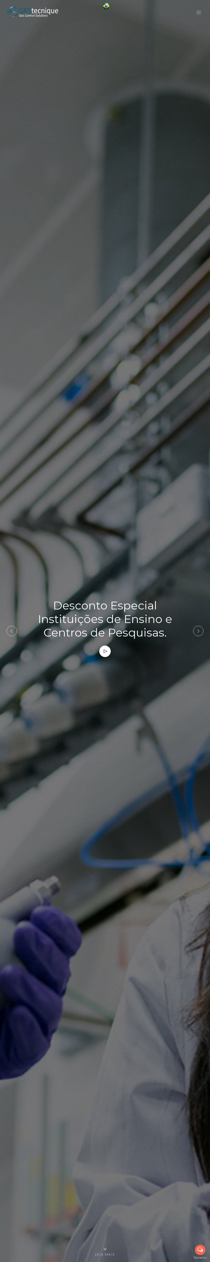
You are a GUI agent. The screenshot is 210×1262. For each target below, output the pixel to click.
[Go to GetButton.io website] (200, 1257)
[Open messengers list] (200, 1250)
